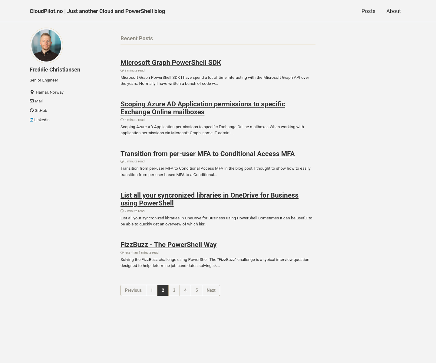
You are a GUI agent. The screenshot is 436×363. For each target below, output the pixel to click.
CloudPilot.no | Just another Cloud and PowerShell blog (97, 11)
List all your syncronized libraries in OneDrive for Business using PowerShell (210, 199)
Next (210, 290)
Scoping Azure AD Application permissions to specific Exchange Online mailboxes (203, 108)
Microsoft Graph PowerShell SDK (171, 62)
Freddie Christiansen (55, 69)
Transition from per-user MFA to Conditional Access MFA (208, 154)
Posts (368, 11)
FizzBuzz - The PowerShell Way (168, 244)
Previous (133, 290)
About (393, 11)
